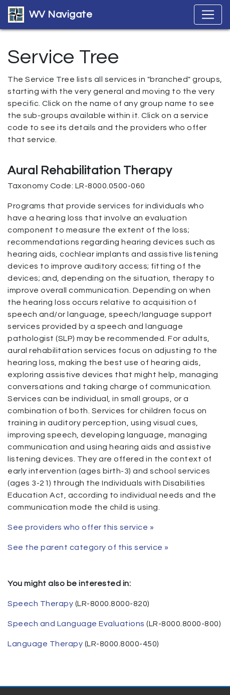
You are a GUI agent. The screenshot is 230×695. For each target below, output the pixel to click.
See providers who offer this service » (81, 527)
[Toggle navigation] (208, 15)
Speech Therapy (40, 604)
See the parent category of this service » (88, 547)
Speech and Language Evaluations (76, 624)
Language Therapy (45, 644)
